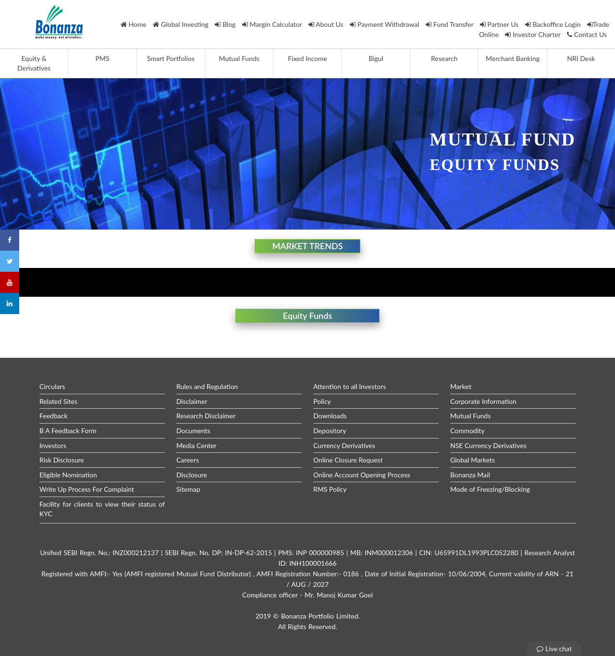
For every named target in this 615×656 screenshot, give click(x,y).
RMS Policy (330, 489)
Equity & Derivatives (33, 63)
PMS (103, 58)
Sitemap (188, 489)
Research (444, 58)
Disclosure (191, 475)
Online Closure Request (347, 460)
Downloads (329, 416)
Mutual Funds (239, 58)
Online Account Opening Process (361, 475)
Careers (187, 460)
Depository (329, 430)
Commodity (467, 430)
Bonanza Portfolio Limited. (320, 616)
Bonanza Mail (470, 475)
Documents (193, 430)
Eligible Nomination (68, 475)
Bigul (376, 58)
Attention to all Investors (349, 386)
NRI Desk (581, 58)
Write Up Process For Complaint (86, 489)
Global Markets (472, 460)
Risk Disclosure (61, 460)
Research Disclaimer (205, 416)
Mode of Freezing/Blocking (490, 489)
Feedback (53, 416)
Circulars (52, 386)
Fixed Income (307, 58)
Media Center (196, 445)
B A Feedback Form (68, 430)
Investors (52, 445)
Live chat (554, 648)
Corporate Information (483, 401)
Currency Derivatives (344, 445)
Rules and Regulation (207, 386)
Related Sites (58, 401)
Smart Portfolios (171, 58)
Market (460, 386)
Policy (322, 401)
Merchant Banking (513, 58)
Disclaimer (191, 401)
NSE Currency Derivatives (488, 445)
